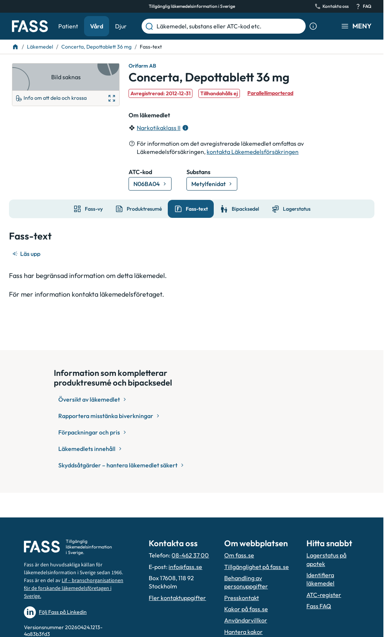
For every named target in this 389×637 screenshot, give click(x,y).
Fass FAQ (318, 606)
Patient (68, 26)
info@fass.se (185, 566)
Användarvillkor (245, 620)
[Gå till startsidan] (30, 26)
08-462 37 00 (190, 555)
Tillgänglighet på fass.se (256, 566)
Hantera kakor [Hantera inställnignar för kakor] (243, 632)
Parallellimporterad (270, 93)
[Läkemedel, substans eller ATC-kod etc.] (230, 26)
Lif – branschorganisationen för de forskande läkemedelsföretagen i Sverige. (73, 588)
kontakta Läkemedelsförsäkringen (253, 151)
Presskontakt (241, 598)
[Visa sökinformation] (313, 26)
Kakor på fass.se (246, 609)
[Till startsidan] (15, 46)
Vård (96, 26)
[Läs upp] (27, 253)
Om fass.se (239, 555)
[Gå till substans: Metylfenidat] (211, 184)
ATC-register (323, 595)
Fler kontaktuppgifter (177, 598)
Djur (121, 26)
